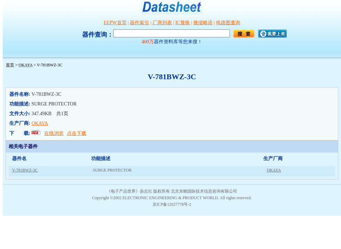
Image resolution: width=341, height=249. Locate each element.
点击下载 (76, 133)
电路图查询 (228, 22)
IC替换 (182, 22)
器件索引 (139, 22)
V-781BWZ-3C (25, 170)
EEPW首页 (115, 22)
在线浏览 (54, 133)
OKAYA (39, 123)
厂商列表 (162, 22)
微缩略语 (203, 22)
